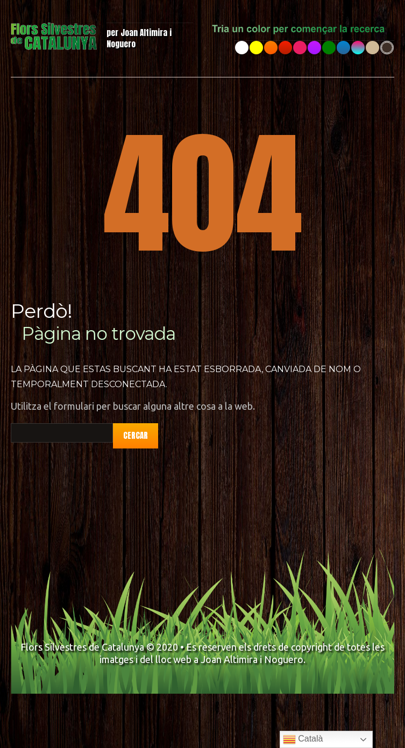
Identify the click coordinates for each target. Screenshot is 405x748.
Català (303, 739)
